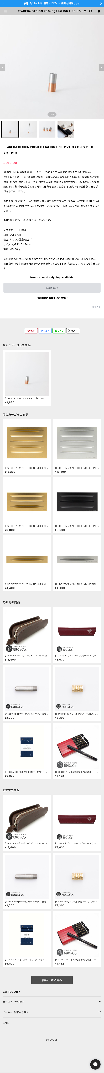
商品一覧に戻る (52, 980)
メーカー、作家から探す (16, 1012)
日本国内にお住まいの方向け (52, 298)
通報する (96, 306)
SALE (6, 1022)
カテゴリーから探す (13, 1001)
